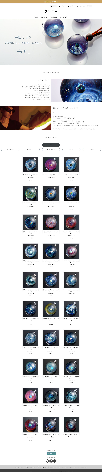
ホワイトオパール (30, 149)
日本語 (77, 6)
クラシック (71, 149)
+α (71, 467)
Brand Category (54, 17)
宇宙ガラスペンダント (41, 467)
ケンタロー (67, 467)
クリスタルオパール (51, 149)
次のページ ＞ (51, 453)
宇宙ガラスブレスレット (31, 467)
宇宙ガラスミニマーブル (52, 467)
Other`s (78, 467)
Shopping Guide (63, 17)
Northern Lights (61, 467)
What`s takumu (44, 17)
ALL (51, 144)
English (80, 6)
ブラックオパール (10, 149)
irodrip (74, 467)
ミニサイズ (92, 149)
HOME (36, 17)
